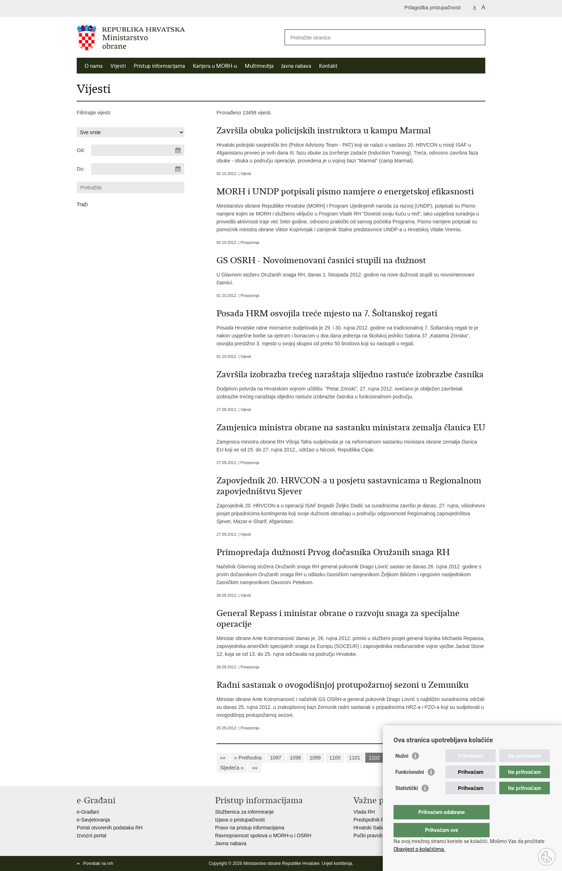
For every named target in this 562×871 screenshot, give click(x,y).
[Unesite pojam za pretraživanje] (377, 37)
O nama (94, 66)
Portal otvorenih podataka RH (110, 827)
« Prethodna (247, 758)
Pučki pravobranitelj (375, 835)
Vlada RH (364, 812)
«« (223, 758)
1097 (275, 758)
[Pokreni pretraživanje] (477, 37)
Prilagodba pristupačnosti (432, 7)
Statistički (406, 802)
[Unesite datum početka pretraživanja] (137, 150)
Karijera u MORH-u (215, 66)
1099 (315, 758)
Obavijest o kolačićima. (419, 849)
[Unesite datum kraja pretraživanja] (137, 169)
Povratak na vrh (98, 863)
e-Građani (88, 812)
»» (255, 768)
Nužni (401, 770)
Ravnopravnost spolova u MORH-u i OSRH (263, 835)
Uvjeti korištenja (337, 863)
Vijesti (118, 66)
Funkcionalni (409, 786)
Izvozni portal (91, 835)
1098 (295, 758)
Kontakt (328, 66)
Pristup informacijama (159, 66)
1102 (374, 758)
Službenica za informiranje (244, 812)
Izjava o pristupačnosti (240, 820)
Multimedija (259, 66)
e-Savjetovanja (93, 820)
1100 (334, 758)
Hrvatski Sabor (369, 827)
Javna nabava (296, 66)
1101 (354, 758)
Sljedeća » (231, 768)
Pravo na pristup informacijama (249, 827)
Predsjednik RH (370, 820)
